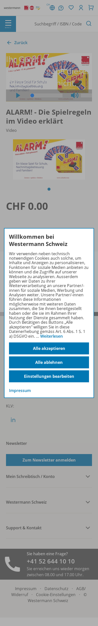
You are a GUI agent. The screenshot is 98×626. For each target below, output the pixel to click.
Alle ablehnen (49, 362)
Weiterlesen (51, 336)
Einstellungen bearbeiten (49, 376)
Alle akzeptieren (49, 348)
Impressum (20, 390)
